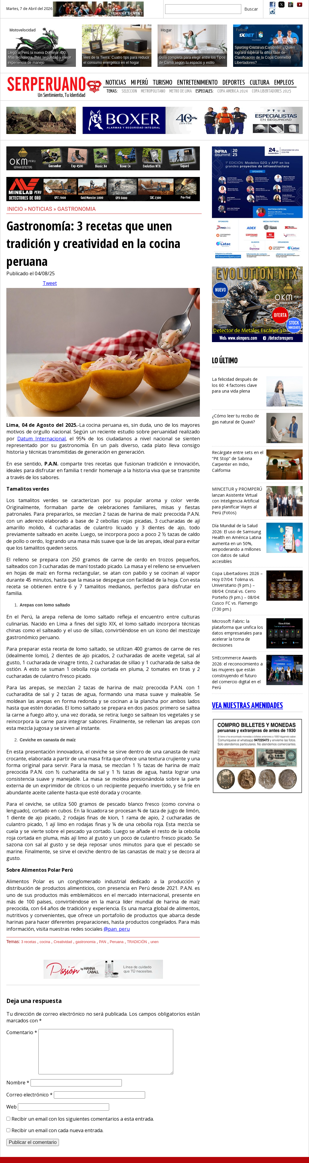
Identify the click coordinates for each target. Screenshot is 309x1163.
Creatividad (63, 942)
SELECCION (129, 91)
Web (11, 1106)
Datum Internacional (41, 438)
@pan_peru (117, 929)
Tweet (50, 283)
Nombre (17, 1082)
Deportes (234, 82)
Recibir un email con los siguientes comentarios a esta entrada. (82, 1119)
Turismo (162, 82)
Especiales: (204, 91)
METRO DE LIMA (180, 91)
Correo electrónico (29, 1094)
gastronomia (86, 942)
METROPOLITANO (153, 91)
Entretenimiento (197, 82)
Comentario (21, 1032)
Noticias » (42, 209)
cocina (45, 942)
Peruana (116, 942)
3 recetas (28, 942)
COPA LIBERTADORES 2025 (271, 91)
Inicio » (17, 209)
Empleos (284, 82)
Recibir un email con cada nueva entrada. (57, 1130)
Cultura (259, 82)
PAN (102, 942)
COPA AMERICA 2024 (232, 91)
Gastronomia (76, 209)
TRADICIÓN (137, 942)
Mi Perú (139, 82)
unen (155, 942)
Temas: (112, 91)
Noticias (116, 82)
